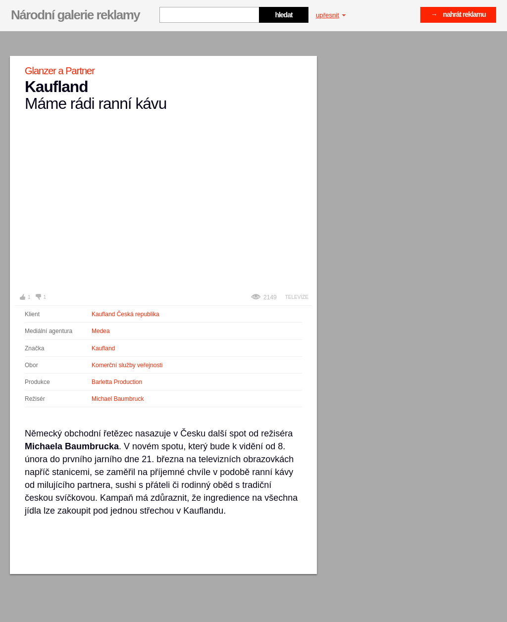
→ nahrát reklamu (458, 14)
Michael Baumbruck (118, 398)
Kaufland (103, 348)
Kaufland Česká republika (125, 314)
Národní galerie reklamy (75, 14)
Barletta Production (117, 382)
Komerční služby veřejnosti (127, 365)
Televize (296, 297)
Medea (101, 331)
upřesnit (331, 15)
